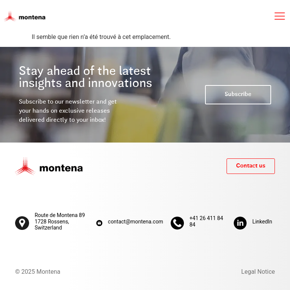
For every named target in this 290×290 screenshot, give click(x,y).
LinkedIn (262, 222)
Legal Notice (258, 271)
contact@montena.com (135, 222)
